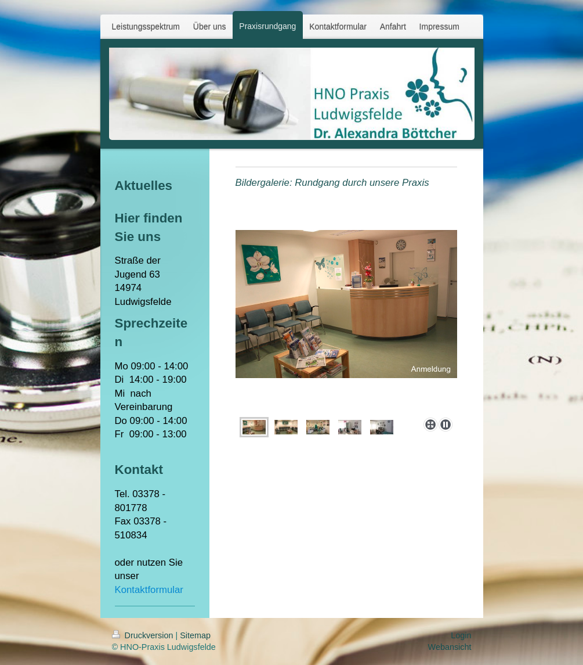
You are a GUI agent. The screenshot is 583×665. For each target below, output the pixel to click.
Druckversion (144, 635)
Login (461, 635)
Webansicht (450, 647)
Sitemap (195, 635)
